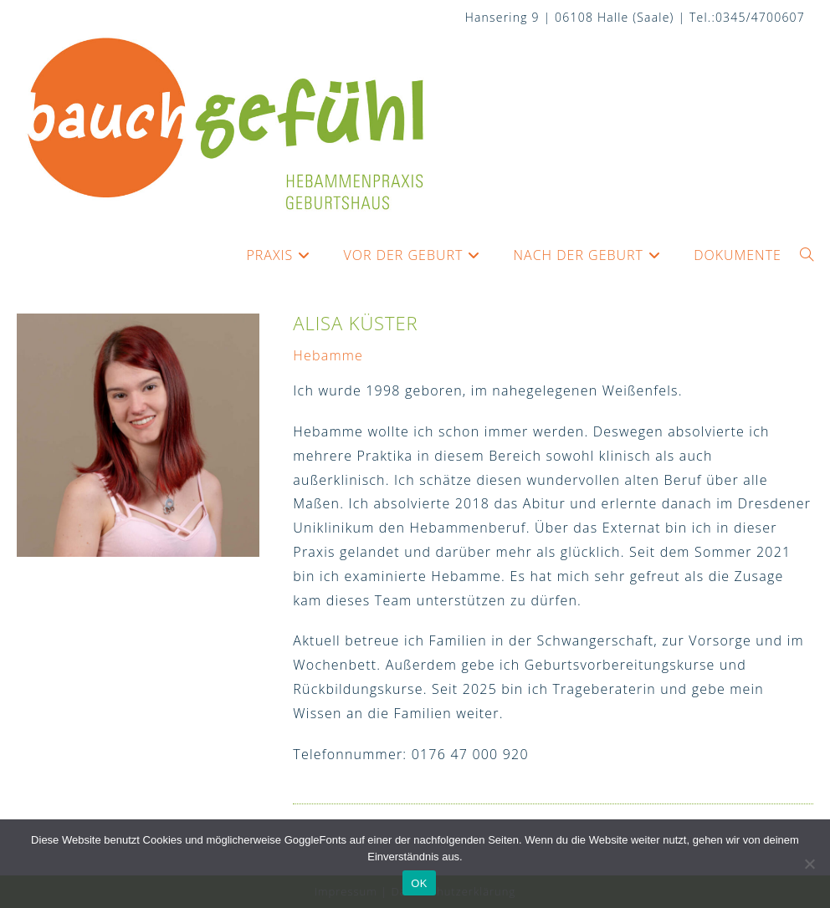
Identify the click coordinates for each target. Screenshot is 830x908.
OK (419, 883)
